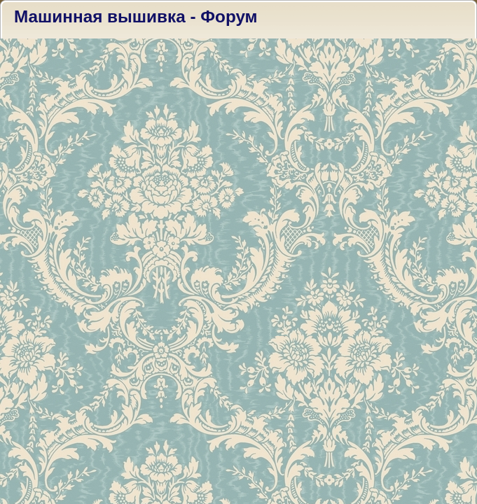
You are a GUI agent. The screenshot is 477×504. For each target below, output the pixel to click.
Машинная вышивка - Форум (136, 16)
